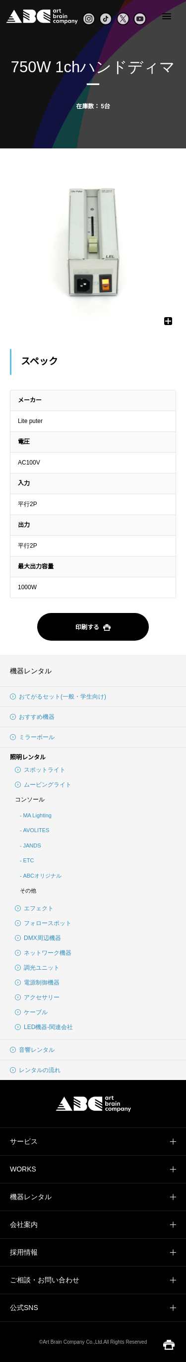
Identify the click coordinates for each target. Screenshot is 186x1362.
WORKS (23, 1169)
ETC (28, 860)
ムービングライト (43, 784)
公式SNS (24, 1308)
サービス (24, 1141)
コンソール (30, 799)
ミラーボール (32, 737)
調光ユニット (37, 967)
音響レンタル (32, 1049)
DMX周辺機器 (38, 938)
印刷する (93, 628)
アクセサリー (37, 997)
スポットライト (40, 769)
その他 (28, 890)
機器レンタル (31, 671)
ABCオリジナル (42, 876)
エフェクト (34, 908)
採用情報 (24, 1252)
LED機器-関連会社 (44, 1027)
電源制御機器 (37, 982)
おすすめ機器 (32, 716)
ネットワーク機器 (43, 952)
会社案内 (24, 1224)
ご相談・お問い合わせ (44, 1280)
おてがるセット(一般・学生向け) (58, 696)
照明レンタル (28, 757)
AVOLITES (36, 830)
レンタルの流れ (35, 1070)
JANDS (32, 845)
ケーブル (31, 1012)
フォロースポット (43, 923)
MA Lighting (37, 815)
